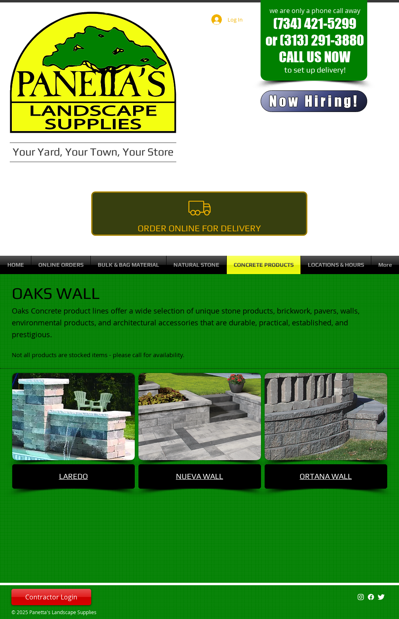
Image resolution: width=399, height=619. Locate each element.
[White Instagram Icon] (361, 597)
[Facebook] (371, 597)
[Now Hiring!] (314, 101)
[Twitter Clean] (381, 597)
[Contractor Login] (51, 597)
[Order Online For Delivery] (199, 213)
